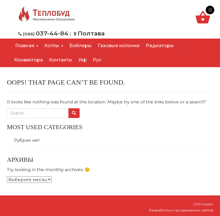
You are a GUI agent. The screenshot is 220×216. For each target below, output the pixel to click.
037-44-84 (52, 33)
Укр (82, 60)
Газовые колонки (119, 45)
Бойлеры (80, 45)
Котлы (53, 45)
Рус (97, 60)
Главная (26, 45)
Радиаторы (160, 45)
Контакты (60, 60)
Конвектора (28, 60)
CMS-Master (203, 204)
